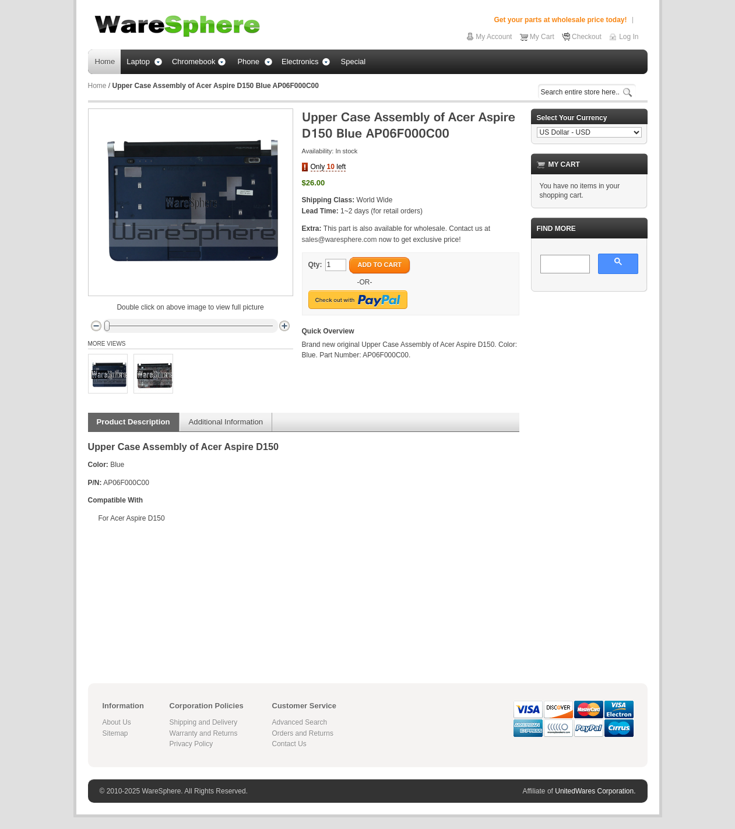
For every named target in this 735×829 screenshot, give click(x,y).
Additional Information (226, 421)
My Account (494, 37)
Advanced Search (300, 722)
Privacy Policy (191, 744)
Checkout (587, 37)
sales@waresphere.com (339, 240)
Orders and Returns (302, 733)
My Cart (542, 37)
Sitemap (115, 733)
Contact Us (289, 744)
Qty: (315, 265)
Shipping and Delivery (204, 722)
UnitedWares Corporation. (595, 791)
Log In (628, 37)
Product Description (133, 421)
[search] (564, 264)
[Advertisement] (589, 476)
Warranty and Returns (204, 733)
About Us (117, 722)
